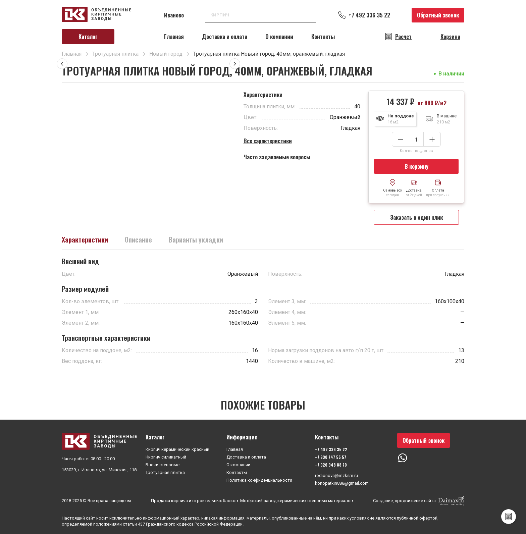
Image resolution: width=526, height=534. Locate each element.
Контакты (323, 36)
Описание (138, 239)
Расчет (403, 37)
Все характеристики (268, 141)
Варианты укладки (196, 239)
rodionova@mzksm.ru (336, 475)
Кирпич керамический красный (177, 449)
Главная (174, 36)
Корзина (450, 37)
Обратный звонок (438, 15)
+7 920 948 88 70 (331, 465)
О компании (279, 36)
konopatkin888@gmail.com (342, 483)
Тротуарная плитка (165, 472)
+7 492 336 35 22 (369, 15)
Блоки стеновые (162, 464)
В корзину (416, 166)
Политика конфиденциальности (259, 480)
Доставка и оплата (224, 36)
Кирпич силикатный (166, 457)
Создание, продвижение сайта (418, 500)
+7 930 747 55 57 (330, 457)
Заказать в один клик (416, 217)
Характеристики (85, 239)
